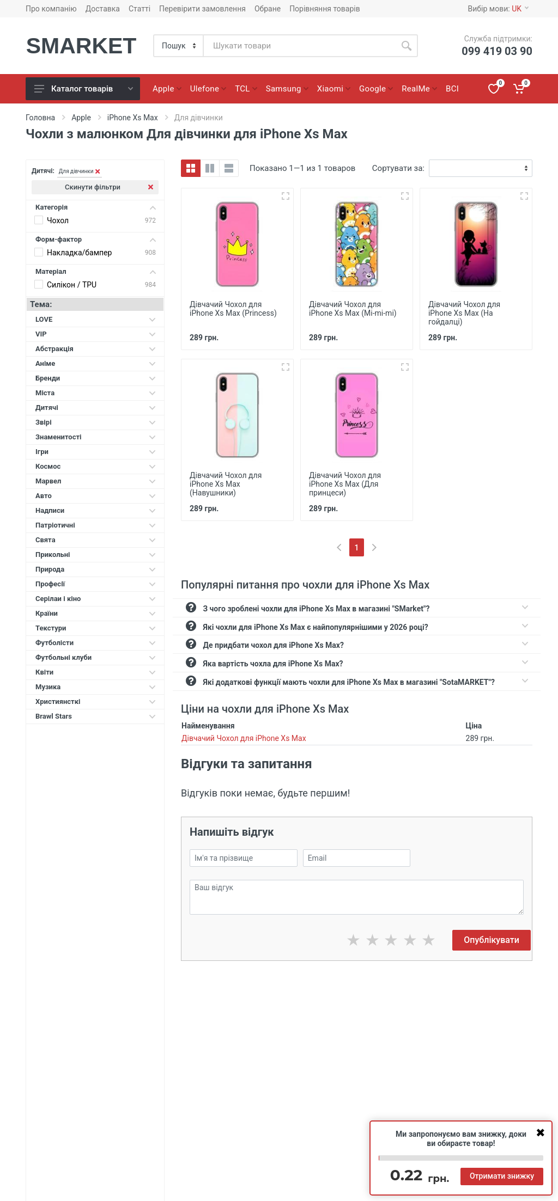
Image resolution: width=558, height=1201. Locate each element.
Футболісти (95, 643)
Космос (95, 466)
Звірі (95, 422)
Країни (95, 613)
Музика (95, 687)
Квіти (95, 672)
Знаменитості (95, 437)
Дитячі (95, 407)
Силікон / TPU (71, 284)
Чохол (58, 220)
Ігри (95, 452)
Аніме (95, 363)
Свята (95, 540)
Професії (95, 584)
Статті (139, 9)
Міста (95, 393)
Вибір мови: (498, 8)
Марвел (95, 481)
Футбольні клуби (95, 657)
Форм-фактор (95, 239)
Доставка (103, 9)
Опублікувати (491, 940)
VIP (95, 334)
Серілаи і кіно (95, 599)
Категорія (95, 207)
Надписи (95, 510)
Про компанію (51, 9)
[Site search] (299, 45)
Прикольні (95, 554)
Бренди (95, 378)
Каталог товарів (83, 89)
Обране (267, 9)
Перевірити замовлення (202, 9)
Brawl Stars (95, 716)
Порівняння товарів (324, 9)
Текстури (95, 628)
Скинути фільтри (109, 187)
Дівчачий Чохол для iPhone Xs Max (243, 738)
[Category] (179, 45)
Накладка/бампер (79, 252)
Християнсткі (95, 701)
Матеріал (95, 271)
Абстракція (95, 349)
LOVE (95, 319)
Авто (95, 496)
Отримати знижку (502, 1176)
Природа (95, 569)
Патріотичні (95, 525)
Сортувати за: (398, 168)
